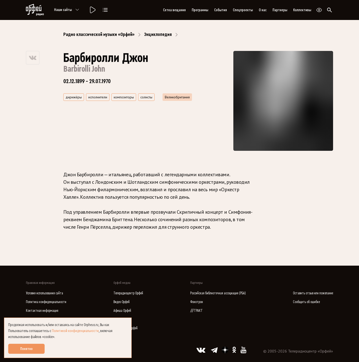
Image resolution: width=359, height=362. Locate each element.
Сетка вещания (174, 10)
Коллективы (302, 10)
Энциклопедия (158, 34)
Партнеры (279, 10)
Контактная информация (42, 311)
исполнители (97, 97)
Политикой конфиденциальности (75, 331)
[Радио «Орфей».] (92, 9)
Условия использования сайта (44, 293)
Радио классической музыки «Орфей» (99, 34)
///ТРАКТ (196, 311)
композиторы (124, 97)
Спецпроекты (243, 10)
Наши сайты (67, 9)
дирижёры (74, 97)
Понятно (26, 349)
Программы (200, 10)
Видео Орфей (121, 302)
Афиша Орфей (122, 311)
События (220, 10)
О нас (263, 10)
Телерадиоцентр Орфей (128, 293)
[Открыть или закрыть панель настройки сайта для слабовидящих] (319, 10)
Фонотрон (196, 302)
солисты (146, 97)
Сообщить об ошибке (306, 302)
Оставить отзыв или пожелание (313, 293)
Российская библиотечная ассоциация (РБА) (218, 293)
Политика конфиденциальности (46, 302)
